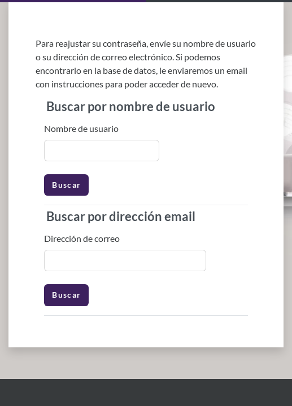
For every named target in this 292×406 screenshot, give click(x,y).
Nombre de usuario (81, 128)
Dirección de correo (82, 238)
